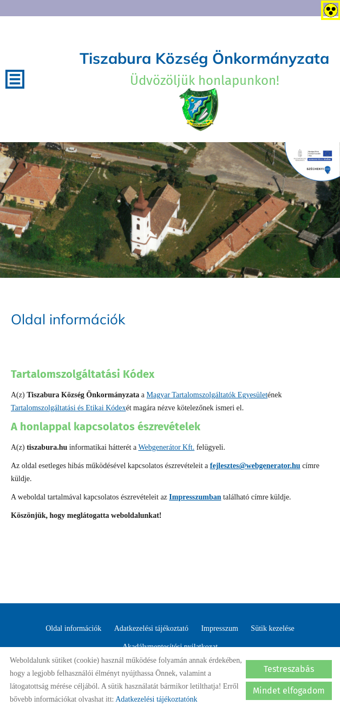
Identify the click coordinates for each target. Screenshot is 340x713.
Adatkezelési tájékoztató (151, 628)
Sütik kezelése (272, 628)
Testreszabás (289, 669)
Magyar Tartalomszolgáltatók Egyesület (207, 395)
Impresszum (219, 628)
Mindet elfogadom (289, 690)
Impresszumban (195, 497)
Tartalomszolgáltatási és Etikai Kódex (68, 408)
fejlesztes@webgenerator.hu (255, 466)
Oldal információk (73, 628)
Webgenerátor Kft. (166, 447)
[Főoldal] (199, 109)
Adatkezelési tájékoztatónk (156, 699)
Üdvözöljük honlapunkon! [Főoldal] (204, 68)
